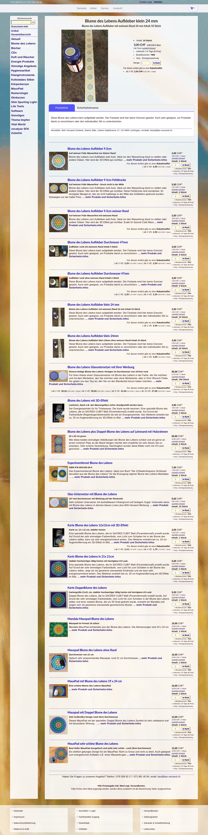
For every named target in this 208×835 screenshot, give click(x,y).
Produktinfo (61, 107)
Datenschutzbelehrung (24, 823)
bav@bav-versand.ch (169, 776)
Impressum (19, 817)
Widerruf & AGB (21, 829)
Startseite (18, 811)
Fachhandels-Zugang (89, 817)
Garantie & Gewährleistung (157, 823)
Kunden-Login (145, 2)
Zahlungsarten (151, 817)
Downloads (84, 823)
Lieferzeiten (149, 829)
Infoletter (83, 829)
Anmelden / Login (87, 811)
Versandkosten (151, 811)
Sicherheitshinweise (88, 107)
